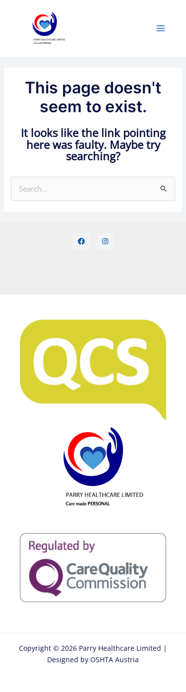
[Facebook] (81, 241)
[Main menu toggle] (160, 28)
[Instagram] (105, 241)
